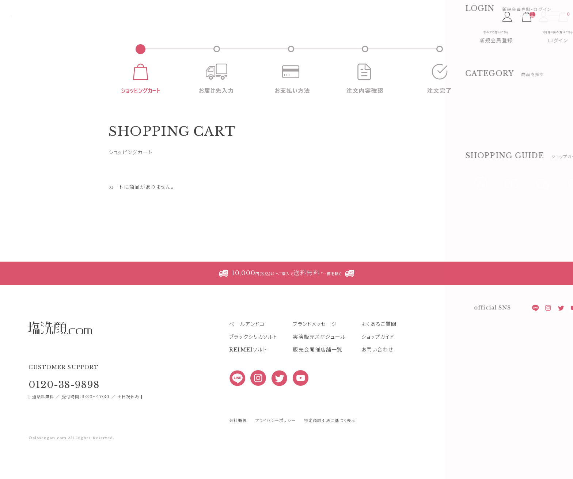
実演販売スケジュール (319, 364)
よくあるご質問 (379, 351)
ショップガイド (378, 364)
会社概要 (238, 448)
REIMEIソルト (248, 377)
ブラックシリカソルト (253, 364)
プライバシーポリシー (275, 448)
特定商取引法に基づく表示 (330, 448)
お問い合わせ (377, 377)
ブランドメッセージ (315, 351)
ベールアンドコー (249, 351)
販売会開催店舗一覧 (317, 377)
